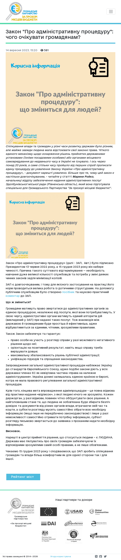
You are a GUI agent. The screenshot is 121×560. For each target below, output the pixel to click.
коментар (13, 295)
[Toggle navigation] (111, 11)
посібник (68, 292)
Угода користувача (60, 556)
